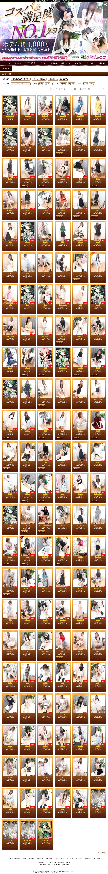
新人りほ (98, 116)
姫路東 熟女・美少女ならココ (51, 872)
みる (80, 714)
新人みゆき (80, 620)
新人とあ (28, 147)
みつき (45, 683)
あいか (80, 651)
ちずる (10, 683)
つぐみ (98, 273)
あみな (63, 210)
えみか (45, 210)
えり (62, 494)
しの (10, 305)
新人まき (45, 116)
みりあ (80, 746)
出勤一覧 (42, 63)
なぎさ (45, 462)
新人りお (63, 588)
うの (80, 683)
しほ (80, 305)
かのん (45, 179)
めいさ (27, 746)
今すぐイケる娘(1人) (39, 79)
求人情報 (6, 68)
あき (62, 431)
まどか (10, 588)
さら (62, 462)
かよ (27, 210)
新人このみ (98, 494)
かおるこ (10, 651)
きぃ (62, 809)
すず (62, 273)
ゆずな (63, 336)
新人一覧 (78, 63)
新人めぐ (28, 336)
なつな (98, 431)
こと (27, 809)
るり (45, 714)
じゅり (80, 431)
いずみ (27, 431)
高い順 (47, 84)
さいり (45, 620)
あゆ (10, 462)
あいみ (27, 179)
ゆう (80, 462)
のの (27, 651)
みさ (27, 273)
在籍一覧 (102, 63)
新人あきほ (10, 336)
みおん (10, 777)
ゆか (97, 147)
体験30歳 (45, 840)
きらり (45, 242)
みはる (80, 809)
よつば (98, 179)
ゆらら (10, 557)
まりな (63, 746)
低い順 (41, 84)
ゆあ (80, 399)
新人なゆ (80, 336)
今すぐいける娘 (30, 63)
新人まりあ (80, 525)
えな (27, 683)
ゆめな (45, 809)
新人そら (98, 557)
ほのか (27, 494)
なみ (27, 462)
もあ (10, 525)
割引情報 (54, 63)
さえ (10, 431)
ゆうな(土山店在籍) (45, 525)
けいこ (80, 242)
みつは (45, 746)
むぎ (80, 777)
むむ (45, 368)
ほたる (10, 746)
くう (27, 557)
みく (45, 305)
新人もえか (28, 588)
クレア (27, 242)
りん (80, 210)
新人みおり (10, 147)
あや (80, 179)
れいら (80, 588)
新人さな (45, 557)
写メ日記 (90, 63)
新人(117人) (64, 79)
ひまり (98, 620)
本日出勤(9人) (53, 79)
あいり (98, 651)
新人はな (45, 147)
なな (62, 557)
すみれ (10, 368)
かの (97, 683)
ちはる (27, 399)
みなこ (80, 147)
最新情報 (18, 63)
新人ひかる (45, 336)
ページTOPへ (102, 853)
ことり (63, 777)
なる (62, 242)
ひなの (10, 840)
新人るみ (63, 620)
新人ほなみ (63, 305)
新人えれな (10, 116)
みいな (63, 179)
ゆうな (45, 399)
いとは (10, 714)
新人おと (28, 116)
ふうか (63, 714)
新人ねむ (10, 210)
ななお (10, 494)
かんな (98, 242)
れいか (27, 525)
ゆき (45, 273)
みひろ (98, 210)
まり (27, 777)
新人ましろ (98, 399)
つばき (27, 368)
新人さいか (63, 368)
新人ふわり (45, 651)
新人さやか (98, 588)
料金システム (66, 63)
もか (62, 683)
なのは (98, 336)
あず (45, 431)
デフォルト (21, 84)
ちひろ (80, 494)
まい (27, 305)
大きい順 (71, 84)
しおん (98, 746)
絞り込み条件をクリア (20, 79)
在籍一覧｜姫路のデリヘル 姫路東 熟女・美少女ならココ (54, 31)
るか (10, 242)
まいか (27, 620)
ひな (80, 273)
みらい (63, 651)
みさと (45, 494)
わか (97, 714)
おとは (10, 399)
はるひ (80, 557)
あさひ (10, 179)
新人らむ (63, 116)
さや (97, 809)
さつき (98, 777)
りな (10, 809)
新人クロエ (98, 525)
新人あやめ (45, 588)
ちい (62, 147)
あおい (98, 462)
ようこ (10, 273)
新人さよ (63, 399)
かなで (80, 368)
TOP (6, 63)
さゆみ (98, 368)
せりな (98, 305)
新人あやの (80, 116)
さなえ (63, 525)
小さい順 (63, 84)
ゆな (10, 620)
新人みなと (28, 840)
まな (27, 714)
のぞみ (45, 777)
